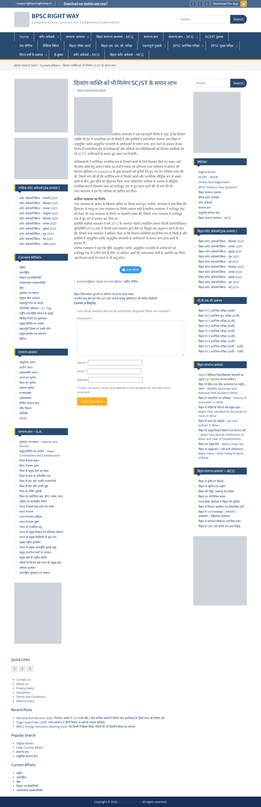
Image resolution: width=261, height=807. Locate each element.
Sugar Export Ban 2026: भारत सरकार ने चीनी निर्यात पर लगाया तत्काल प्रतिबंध (60, 722)
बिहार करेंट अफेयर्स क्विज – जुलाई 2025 (220, 251)
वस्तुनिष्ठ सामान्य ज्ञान (209, 213)
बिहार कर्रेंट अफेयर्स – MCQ (127, 54)
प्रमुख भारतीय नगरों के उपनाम (35, 552)
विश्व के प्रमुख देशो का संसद (34, 471)
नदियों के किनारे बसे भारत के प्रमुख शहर (40, 562)
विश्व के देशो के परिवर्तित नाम (35, 476)
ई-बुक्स (58, 54)
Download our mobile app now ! (85, 4)
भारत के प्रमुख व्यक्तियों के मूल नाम (37, 537)
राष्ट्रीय (126, 281)
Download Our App (225, 4)
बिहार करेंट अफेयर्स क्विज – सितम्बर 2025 (221, 241)
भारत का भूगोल (27, 377)
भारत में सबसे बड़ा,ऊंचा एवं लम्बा (36, 506)
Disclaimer (23, 692)
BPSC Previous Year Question (217, 187)
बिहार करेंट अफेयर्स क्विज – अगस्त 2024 (220, 272)
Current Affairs (50, 65)
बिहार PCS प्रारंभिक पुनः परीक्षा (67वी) (219, 316)
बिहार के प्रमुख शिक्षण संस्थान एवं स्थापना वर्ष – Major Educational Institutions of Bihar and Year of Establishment (222, 434)
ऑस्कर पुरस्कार (27, 568)
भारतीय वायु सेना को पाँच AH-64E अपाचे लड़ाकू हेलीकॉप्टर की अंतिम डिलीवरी (115, 298)
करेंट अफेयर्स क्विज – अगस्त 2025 (37, 223)
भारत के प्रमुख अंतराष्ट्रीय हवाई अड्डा (37, 547)
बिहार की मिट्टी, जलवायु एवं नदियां (216, 491)
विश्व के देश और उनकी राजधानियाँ (37, 481)
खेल (21, 288)
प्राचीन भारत (26, 367)
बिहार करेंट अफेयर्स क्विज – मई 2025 (218, 262)
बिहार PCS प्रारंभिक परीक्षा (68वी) (216, 311)
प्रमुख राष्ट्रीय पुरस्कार (30, 542)
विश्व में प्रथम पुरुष (29, 466)
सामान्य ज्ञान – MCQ (181, 36)
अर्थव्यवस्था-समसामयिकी (32, 283)
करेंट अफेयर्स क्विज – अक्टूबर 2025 (38, 213)
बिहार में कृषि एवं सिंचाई (211, 481)
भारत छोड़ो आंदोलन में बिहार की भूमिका (219, 501)
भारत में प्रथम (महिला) (30, 517)
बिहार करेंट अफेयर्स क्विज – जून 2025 (218, 256)
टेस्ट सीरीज (25, 45)
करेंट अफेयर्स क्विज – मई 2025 (36, 239)
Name (82, 363)
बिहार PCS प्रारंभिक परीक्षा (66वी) (216, 326)
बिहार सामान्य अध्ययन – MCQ (115, 36)
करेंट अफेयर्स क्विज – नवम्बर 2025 (38, 208)
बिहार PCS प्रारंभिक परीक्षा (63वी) (216, 341)
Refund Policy (25, 701)
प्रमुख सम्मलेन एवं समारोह (32, 334)
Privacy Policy (25, 688)
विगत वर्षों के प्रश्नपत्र (31, 54)
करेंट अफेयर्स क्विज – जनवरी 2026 (38, 198)
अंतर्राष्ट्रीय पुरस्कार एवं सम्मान (34, 573)
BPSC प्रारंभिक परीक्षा (186, 45)
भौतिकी (23, 413)
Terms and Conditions (30, 697)
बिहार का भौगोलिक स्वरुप (212, 496)
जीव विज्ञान (25, 408)
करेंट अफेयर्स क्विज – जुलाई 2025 (37, 229)
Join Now (130, 270)
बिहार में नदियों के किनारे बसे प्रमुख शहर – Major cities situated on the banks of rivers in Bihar (222, 411)
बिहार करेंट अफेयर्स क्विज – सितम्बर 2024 (221, 267)
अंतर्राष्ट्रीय (24, 272)
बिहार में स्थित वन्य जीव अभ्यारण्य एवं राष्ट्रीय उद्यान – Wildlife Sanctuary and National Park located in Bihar (221, 388)
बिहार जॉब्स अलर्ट (80, 45)
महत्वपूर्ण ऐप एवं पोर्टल (31, 303)
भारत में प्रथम (26, 511)
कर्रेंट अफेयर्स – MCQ (86, 54)
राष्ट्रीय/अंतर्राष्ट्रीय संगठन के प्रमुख (36, 313)
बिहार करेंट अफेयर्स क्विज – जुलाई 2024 (220, 277)
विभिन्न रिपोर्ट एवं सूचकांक (33, 318)
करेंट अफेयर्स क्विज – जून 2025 (36, 234)
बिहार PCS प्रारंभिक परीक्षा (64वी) (216, 336)
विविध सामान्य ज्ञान (29, 403)
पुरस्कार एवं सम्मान (29, 293)
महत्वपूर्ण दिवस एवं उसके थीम (35, 328)
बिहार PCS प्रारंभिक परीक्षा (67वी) (216, 321)
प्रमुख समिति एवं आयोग (31, 323)
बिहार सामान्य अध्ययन (209, 192)
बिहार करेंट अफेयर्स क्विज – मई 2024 (218, 287)
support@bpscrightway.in (34, 3)
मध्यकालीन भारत (28, 372)
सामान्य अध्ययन (75, 36)
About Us (22, 684)
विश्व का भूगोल (27, 383)
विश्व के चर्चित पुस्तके (30, 491)
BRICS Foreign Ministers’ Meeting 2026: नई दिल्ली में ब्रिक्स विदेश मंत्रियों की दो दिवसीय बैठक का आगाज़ (75, 726)
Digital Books (207, 172)
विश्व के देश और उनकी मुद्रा (33, 486)
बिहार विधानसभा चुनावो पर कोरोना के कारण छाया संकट (104, 294)
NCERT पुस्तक (214, 36)
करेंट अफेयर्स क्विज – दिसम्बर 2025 (38, 203)
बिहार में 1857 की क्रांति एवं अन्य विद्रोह (219, 526)
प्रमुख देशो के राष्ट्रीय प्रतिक (33, 557)
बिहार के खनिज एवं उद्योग (212, 486)
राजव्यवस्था (25, 393)
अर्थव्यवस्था (25, 398)
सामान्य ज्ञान (151, 36)
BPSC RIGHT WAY (55, 16)
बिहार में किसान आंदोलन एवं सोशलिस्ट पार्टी (221, 507)
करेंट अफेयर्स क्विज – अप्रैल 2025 (37, 244)
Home (24, 36)
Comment (85, 318)
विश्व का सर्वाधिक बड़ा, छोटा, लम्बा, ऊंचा (41, 496)
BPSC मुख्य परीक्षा (222, 45)
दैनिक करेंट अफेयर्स (208, 197)
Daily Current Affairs (109, 281)
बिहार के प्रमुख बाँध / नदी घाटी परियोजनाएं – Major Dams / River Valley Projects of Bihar (222, 453)
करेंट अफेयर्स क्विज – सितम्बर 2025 (38, 218)
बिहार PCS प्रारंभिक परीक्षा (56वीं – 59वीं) (221, 351)
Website (82, 380)
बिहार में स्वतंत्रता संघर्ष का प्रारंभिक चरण (219, 521)
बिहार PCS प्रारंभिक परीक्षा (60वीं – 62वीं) (221, 346)
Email (82, 371)
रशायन (23, 418)
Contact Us (23, 680)
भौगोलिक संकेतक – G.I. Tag (35, 308)
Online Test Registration (214, 182)
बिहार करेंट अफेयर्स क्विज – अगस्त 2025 (220, 246)
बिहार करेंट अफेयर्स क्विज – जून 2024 (218, 282)
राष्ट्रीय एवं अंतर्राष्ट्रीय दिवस (33, 501)
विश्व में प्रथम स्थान (29, 460)
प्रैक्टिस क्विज (51, 45)
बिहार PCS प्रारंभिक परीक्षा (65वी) (216, 331)
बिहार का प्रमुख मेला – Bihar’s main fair (221, 444)
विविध (134, 281)
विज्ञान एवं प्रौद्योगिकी (30, 277)
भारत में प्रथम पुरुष (29, 522)
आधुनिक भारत (27, 362)
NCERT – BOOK (208, 177)
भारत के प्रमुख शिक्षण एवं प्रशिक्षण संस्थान (41, 532)
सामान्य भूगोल (26, 388)
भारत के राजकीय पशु (30, 527)
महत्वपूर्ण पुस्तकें (152, 45)
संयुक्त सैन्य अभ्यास (29, 298)
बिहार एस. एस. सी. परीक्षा (116, 45)
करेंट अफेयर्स (46, 36)
